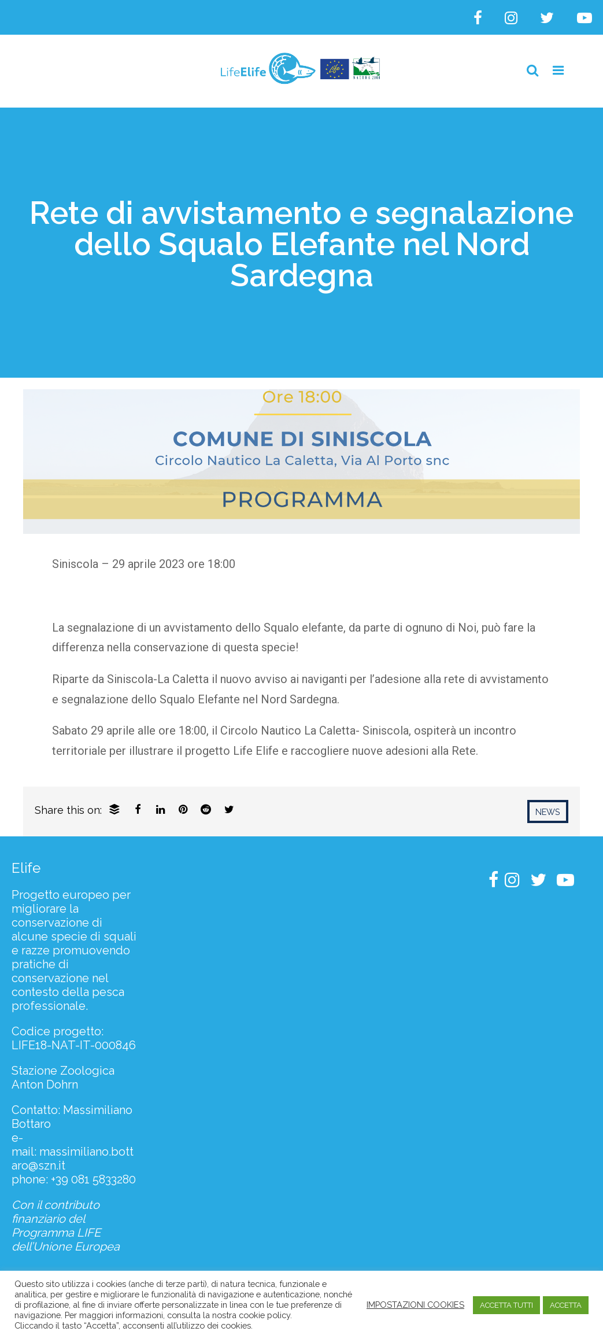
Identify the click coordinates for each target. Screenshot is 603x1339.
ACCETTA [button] (566, 1305)
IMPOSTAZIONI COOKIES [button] (415, 1305)
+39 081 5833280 (93, 1179)
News (547, 812)
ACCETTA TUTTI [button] (506, 1305)
